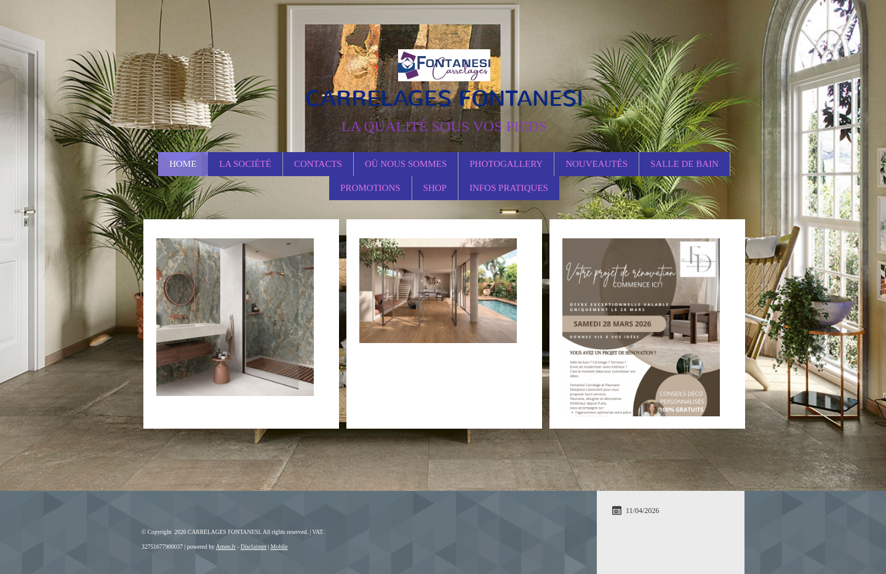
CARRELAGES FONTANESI (444, 98)
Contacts (318, 164)
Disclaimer (253, 546)
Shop (435, 188)
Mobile (279, 546)
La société (245, 164)
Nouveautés (596, 164)
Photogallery (506, 164)
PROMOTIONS (370, 188)
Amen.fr (226, 546)
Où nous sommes (406, 164)
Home (182, 164)
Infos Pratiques (508, 188)
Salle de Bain (684, 164)
